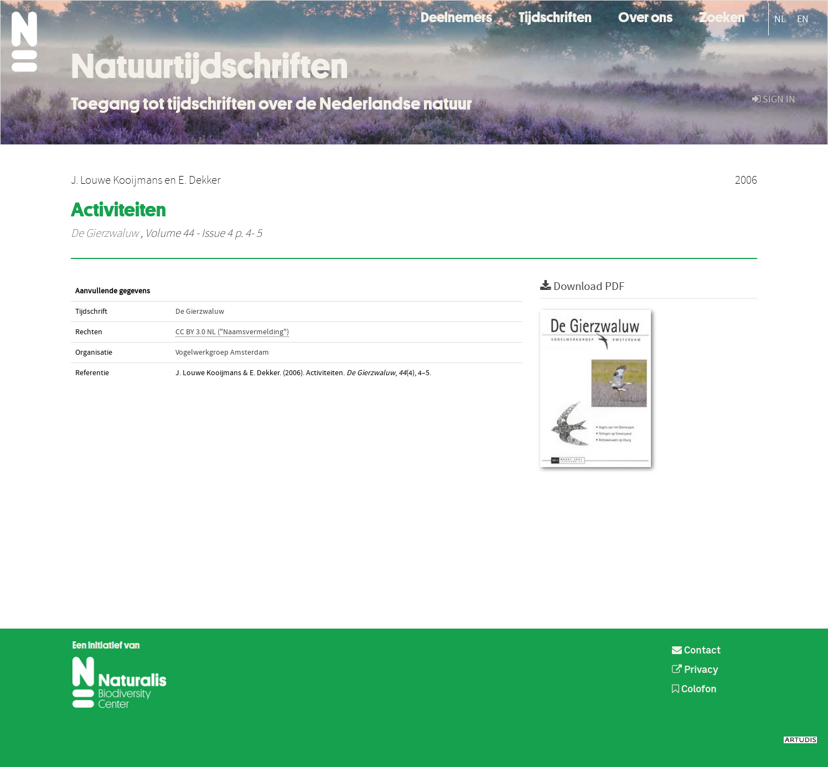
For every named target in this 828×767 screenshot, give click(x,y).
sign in (773, 99)
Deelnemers (456, 16)
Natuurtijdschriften (209, 65)
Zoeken (722, 16)
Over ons (645, 16)
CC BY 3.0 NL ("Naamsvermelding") (232, 332)
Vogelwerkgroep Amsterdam (222, 352)
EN (803, 19)
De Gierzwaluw (104, 233)
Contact (696, 651)
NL (780, 19)
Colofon (694, 690)
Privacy (695, 670)
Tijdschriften (555, 16)
